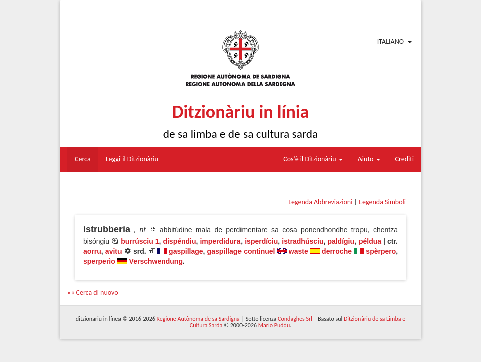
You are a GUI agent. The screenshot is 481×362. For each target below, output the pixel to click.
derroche (337, 251)
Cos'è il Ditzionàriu (312, 159)
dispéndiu (179, 241)
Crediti (404, 159)
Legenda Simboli (382, 202)
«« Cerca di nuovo (92, 292)
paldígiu (340, 241)
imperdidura (220, 241)
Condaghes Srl (295, 318)
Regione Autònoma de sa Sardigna (198, 318)
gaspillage (186, 251)
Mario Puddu (274, 325)
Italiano (390, 41)
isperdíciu (261, 241)
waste (298, 251)
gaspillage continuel (241, 251)
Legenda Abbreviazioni (320, 202)
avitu (113, 251)
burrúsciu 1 (140, 241)
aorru (92, 251)
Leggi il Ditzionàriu (132, 159)
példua (369, 241)
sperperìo (99, 261)
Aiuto (369, 159)
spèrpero (381, 251)
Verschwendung (156, 261)
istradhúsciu (302, 241)
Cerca (83, 159)
